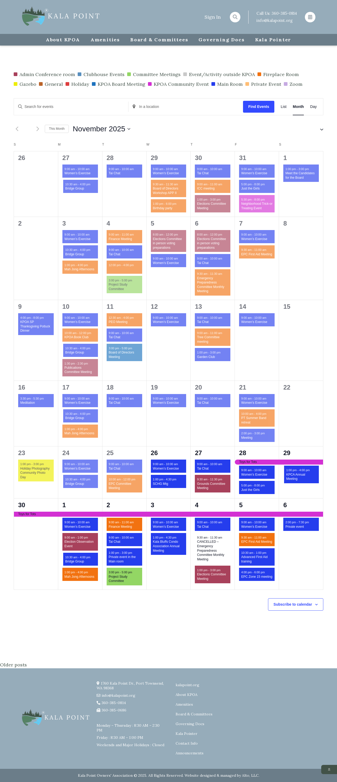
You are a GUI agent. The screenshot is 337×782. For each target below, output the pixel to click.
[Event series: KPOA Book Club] (94, 333)
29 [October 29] (154, 157)
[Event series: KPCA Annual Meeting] (312, 470)
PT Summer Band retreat (253, 420)
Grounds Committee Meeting (211, 486)
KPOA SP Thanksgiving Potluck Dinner (35, 326)
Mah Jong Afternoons (79, 269)
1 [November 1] (285, 157)
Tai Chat (114, 173)
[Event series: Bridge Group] (93, 184)
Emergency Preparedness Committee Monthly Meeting (210, 284)
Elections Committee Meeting (211, 206)
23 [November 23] (21, 452)
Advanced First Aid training (254, 559)
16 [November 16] (21, 387)
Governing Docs (221, 40)
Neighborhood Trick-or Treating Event (256, 206)
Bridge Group (74, 188)
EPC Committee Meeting (120, 486)
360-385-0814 (284, 13)
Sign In (213, 17)
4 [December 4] (196, 505)
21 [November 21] (242, 387)
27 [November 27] (198, 452)
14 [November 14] (242, 306)
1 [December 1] (64, 505)
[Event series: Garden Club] (223, 352)
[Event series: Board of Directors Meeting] (135, 348)
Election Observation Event (79, 544)
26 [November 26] (154, 452)
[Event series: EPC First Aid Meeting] (269, 250)
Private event (294, 527)
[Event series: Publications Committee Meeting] (90, 363)
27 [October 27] (66, 157)
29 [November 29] (286, 452)
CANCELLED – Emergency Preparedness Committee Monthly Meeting (210, 550)
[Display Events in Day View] (313, 106)
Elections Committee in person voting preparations (167, 243)
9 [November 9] (20, 306)
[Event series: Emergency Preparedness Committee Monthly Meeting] (225, 274)
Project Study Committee (118, 287)
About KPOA (63, 40)
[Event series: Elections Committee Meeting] (223, 199)
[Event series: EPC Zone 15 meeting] (267, 572)
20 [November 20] (198, 387)
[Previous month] (17, 129)
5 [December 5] (240, 505)
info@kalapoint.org (274, 20)
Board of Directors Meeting (121, 355)
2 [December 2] (108, 505)
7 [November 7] (240, 223)
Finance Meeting (120, 239)
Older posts (13, 665)
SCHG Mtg (160, 484)
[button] (317, 128)
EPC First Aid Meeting (256, 254)
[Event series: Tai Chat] (136, 169)
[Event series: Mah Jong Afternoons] (90, 265)
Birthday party (162, 208)
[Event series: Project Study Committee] (135, 280)
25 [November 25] (110, 452)
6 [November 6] (196, 223)
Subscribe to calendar (293, 604)
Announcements (190, 753)
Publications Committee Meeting (78, 370)
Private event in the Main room (122, 559)
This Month (57, 129)
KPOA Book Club (76, 337)
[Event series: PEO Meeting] (136, 318)
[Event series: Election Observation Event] (90, 537)
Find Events (258, 106)
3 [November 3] (64, 223)
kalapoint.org (187, 685)
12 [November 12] (154, 306)
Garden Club (206, 357)
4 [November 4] (108, 223)
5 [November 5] (152, 223)
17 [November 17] (66, 387)
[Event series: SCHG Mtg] (179, 479)
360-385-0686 (114, 710)
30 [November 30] (21, 505)
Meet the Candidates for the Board (300, 175)
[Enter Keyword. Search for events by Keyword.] (71, 106)
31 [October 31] (242, 157)
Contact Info (187, 743)
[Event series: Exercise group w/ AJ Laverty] (92, 169)
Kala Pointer (273, 40)
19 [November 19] (154, 387)
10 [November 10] (66, 306)
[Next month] (37, 129)
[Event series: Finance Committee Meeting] (136, 234)
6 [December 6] (285, 505)
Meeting (246, 438)
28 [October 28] (110, 157)
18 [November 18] (110, 387)
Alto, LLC (250, 775)
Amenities (105, 40)
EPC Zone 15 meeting (256, 577)
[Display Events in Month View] (298, 106)
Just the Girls (250, 188)
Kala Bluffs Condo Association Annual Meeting (166, 546)
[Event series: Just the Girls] (267, 184)
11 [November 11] (110, 306)
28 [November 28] (242, 452)
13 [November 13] (198, 306)
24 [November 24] (66, 452)
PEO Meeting (118, 322)
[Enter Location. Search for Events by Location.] (185, 106)
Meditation (27, 403)
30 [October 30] (198, 157)
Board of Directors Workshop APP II (166, 191)
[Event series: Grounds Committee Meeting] (225, 479)
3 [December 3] (152, 505)
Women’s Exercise (78, 173)
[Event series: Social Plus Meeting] (136, 265)
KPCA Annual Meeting (295, 477)
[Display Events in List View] (283, 106)
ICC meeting (206, 188)
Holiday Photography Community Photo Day (34, 473)
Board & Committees (159, 40)
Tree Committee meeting (208, 339)
